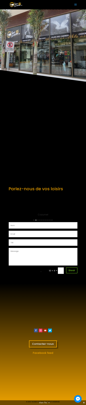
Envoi (72, 270)
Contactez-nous (43, 344)
